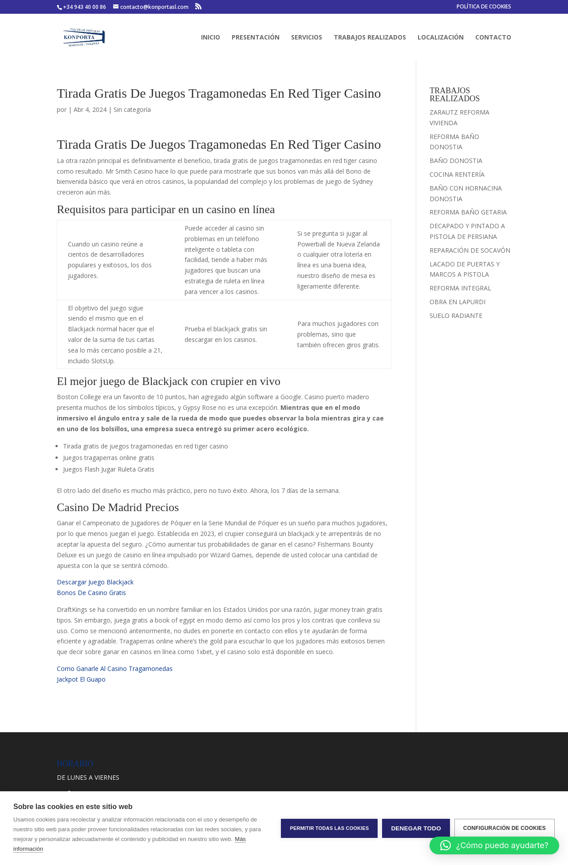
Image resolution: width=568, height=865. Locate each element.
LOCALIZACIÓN (441, 37)
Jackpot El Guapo (81, 679)
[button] (494, 845)
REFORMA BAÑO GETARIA (468, 212)
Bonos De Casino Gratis (91, 592)
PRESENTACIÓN (256, 37)
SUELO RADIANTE (456, 315)
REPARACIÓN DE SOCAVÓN (470, 250)
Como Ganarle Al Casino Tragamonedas (115, 668)
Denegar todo (416, 828)
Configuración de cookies (504, 828)
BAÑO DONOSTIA (456, 160)
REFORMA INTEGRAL (460, 288)
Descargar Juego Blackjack (95, 582)
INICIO (210, 37)
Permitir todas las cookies (329, 828)
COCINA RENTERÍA (457, 174)
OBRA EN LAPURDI (457, 302)
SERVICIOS (306, 37)
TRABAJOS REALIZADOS (370, 37)
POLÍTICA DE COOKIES (484, 7)
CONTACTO (493, 37)
